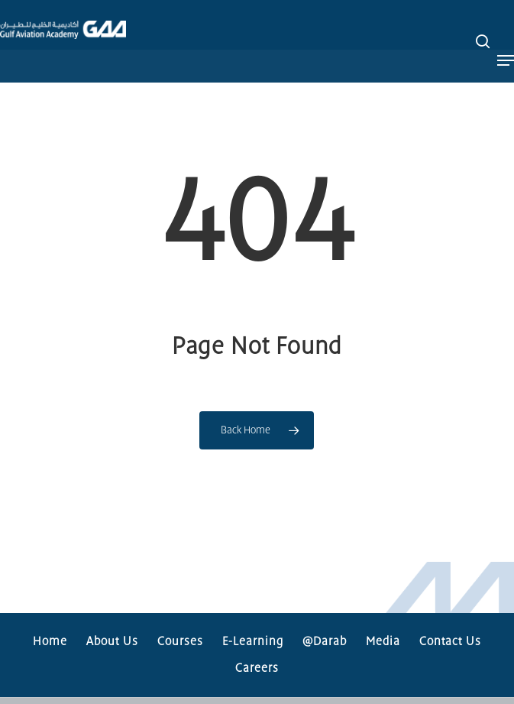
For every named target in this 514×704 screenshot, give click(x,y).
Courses (180, 641)
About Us (112, 641)
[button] (505, 41)
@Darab (324, 641)
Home (50, 641)
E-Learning (252, 641)
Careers (257, 668)
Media (383, 641)
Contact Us (450, 641)
